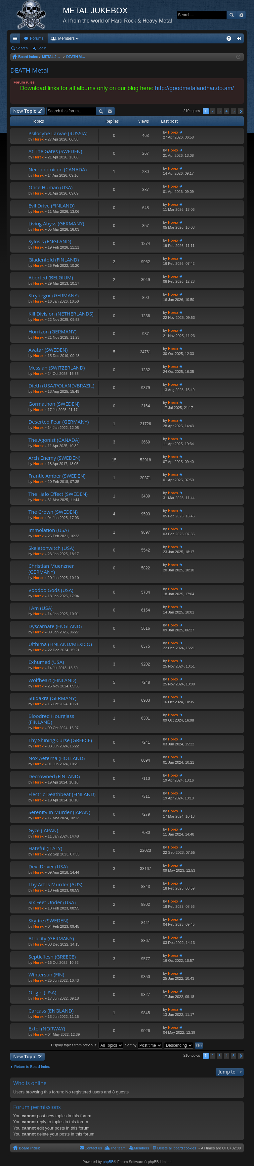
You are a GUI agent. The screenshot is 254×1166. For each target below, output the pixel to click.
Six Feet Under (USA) (52, 902)
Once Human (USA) (50, 187)
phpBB (108, 1162)
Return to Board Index (32, 1067)
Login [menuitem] (240, 39)
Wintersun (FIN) (46, 974)
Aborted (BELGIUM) (50, 277)
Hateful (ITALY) (45, 848)
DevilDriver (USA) (48, 866)
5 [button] (233, 111)
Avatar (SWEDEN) (48, 350)
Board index (29, 1148)
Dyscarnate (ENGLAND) (55, 626)
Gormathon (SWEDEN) (54, 404)
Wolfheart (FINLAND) (52, 680)
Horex (38, 139)
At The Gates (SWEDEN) (55, 151)
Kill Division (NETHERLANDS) (61, 314)
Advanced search (240, 15)
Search (231, 15)
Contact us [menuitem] (93, 1148)
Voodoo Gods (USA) (50, 590)
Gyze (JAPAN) (43, 830)
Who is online (30, 1083)
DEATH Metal (29, 70)
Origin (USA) (42, 992)
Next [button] (240, 111)
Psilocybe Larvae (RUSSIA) (58, 133)
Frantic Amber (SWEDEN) (56, 476)
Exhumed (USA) (46, 662)
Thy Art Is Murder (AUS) (55, 884)
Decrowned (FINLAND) (54, 776)
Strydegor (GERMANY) (53, 295)
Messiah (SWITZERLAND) (56, 368)
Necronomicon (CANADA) (57, 169)
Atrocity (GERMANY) (51, 938)
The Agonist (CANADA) (54, 440)
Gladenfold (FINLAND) (53, 260)
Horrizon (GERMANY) (52, 331)
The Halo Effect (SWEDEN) (58, 494)
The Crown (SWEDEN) (53, 512)
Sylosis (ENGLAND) (49, 241)
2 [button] (213, 111)
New (24, 111)
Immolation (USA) (48, 530)
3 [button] (220, 111)
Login (41, 48)
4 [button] (227, 111)
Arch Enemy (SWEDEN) (54, 458)
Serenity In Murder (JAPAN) (59, 812)
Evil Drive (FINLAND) (51, 206)
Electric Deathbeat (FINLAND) (62, 794)
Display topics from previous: (87, 1045)
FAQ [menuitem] (231, 39)
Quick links (16, 39)
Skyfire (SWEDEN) (48, 920)
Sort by (143, 1045)
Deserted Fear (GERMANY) (58, 422)
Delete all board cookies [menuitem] (176, 1148)
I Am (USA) (40, 608)
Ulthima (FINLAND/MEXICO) (60, 644)
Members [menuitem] (141, 1148)
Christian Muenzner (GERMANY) (51, 569)
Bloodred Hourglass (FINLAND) (51, 719)
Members (66, 38)
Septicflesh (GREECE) (52, 957)
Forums (37, 38)
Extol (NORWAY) (46, 1028)
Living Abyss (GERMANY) (56, 223)
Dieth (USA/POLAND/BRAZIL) (61, 385)
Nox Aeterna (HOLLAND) (56, 758)
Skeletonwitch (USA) (51, 548)
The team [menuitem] (117, 1148)
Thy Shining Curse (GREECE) (60, 740)
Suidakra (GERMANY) (52, 698)
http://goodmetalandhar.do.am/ (194, 88)
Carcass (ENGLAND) (51, 1011)
